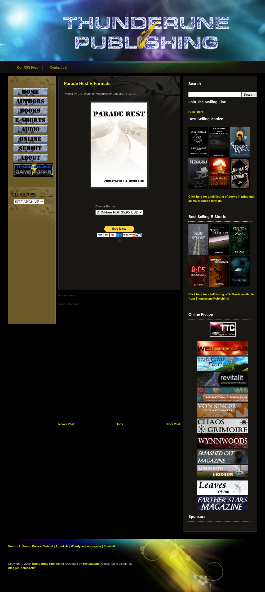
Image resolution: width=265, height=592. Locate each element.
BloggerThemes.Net (22, 567)
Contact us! (58, 67)
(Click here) (196, 111)
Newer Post (66, 424)
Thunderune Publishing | (49, 563)
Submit (48, 546)
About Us (62, 546)
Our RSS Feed (28, 67)
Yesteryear (93, 546)
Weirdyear (78, 546)
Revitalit (109, 546)
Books (36, 546)
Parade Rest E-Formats (87, 83)
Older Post (172, 424)
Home (120, 424)
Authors (24, 546)
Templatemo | (92, 563)
